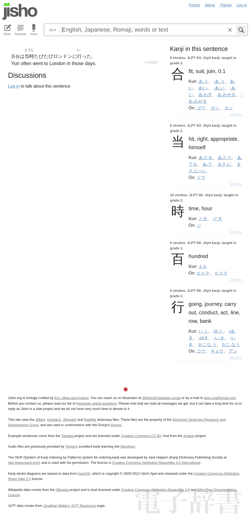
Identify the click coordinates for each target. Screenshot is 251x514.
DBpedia (62, 490)
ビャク (221, 273)
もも (203, 266)
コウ (201, 351)
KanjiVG (84, 474)
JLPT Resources (83, 506)
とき (203, 218)
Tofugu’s (71, 446)
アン (233, 351)
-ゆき (203, 338)
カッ (228, 108)
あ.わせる (226, 94)
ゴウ (201, 108)
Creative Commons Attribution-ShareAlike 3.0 (155, 490)
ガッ (215, 108)
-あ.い (219, 88)
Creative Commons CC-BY (141, 436)
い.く (203, 331)
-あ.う (219, 81)
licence (116, 425)
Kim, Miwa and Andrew (71, 398)
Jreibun (189, 436)
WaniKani (127, 446)
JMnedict (69, 420)
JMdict (40, 420)
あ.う (203, 81)
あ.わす (205, 94)
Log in (242, 5)
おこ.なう (231, 344)
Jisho (19, 11)
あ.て (207, 164)
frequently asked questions (96, 403)
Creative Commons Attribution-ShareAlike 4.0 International (156, 463)
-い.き (219, 338)
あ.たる (205, 157)
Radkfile (90, 420)
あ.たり (225, 157)
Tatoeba (153, 62)
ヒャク (203, 273)
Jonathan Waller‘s (56, 506)
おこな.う (207, 344)
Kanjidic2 (54, 420)
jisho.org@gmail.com (220, 398)
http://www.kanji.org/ (23, 463)
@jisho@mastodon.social (161, 398)
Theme (226, 5)
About (210, 5)
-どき (217, 218)
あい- (203, 88)
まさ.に (224, 164)
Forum (194, 5)
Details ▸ (236, 114)
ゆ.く (218, 331)
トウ (201, 177)
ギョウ (217, 351)
